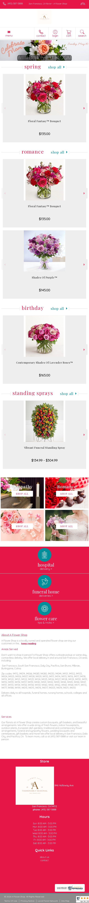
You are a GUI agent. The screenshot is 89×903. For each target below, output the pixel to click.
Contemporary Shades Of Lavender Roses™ (44, 362)
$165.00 (44, 375)
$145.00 (44, 290)
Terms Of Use (10, 901)
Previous (4, 108)
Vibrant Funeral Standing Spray (44, 447)
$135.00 (44, 134)
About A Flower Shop (14, 635)
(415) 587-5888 (15, 3)
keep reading (28, 643)
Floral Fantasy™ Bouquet (44, 121)
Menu (9, 35)
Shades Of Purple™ (44, 277)
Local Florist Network (48, 901)
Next (84, 108)
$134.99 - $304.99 (44, 460)
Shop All (55, 67)
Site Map (65, 901)
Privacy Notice (27, 901)
